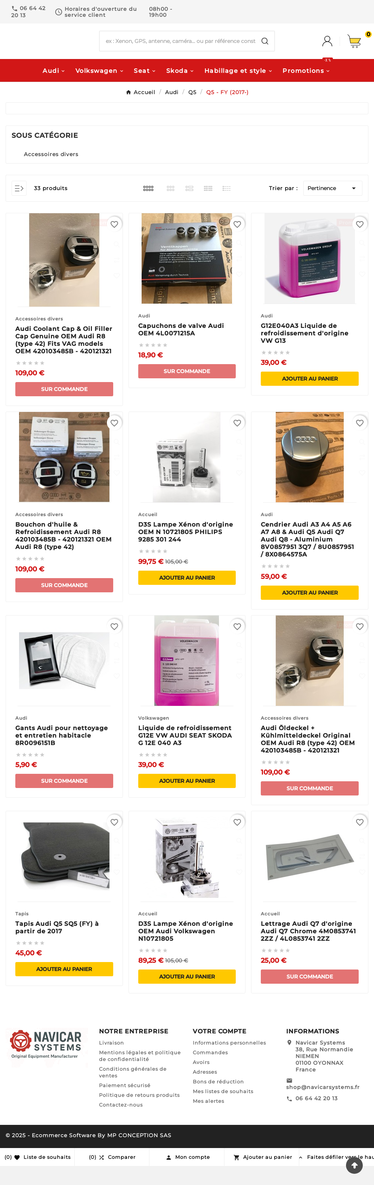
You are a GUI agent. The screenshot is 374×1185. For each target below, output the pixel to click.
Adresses (205, 1091)
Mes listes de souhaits (223, 1110)
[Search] (265, 50)
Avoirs (201, 1081)
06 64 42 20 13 (317, 1117)
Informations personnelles (229, 1062)
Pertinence (332, 207)
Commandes (210, 1071)
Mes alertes (208, 1120)
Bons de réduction (218, 1101)
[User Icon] (334, 51)
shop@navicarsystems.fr (323, 1106)
